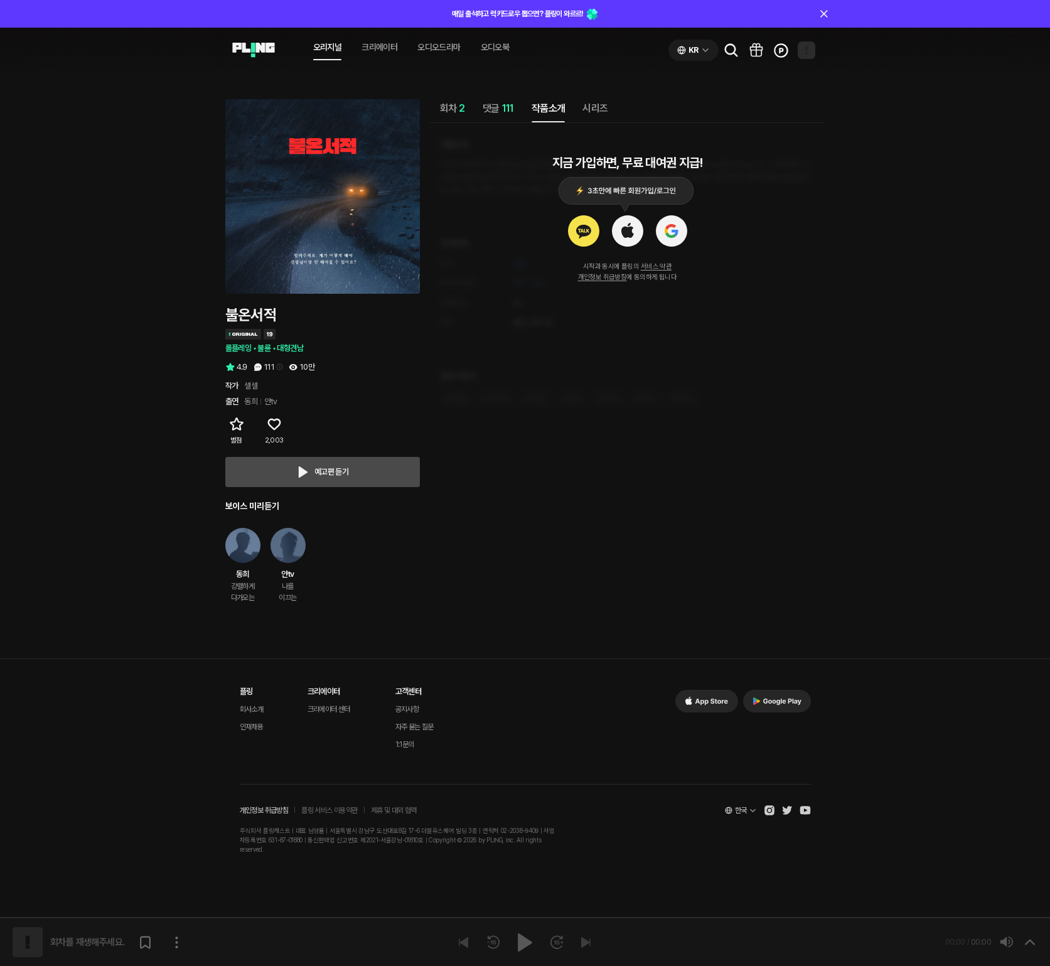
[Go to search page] (731, 50)
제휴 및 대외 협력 (394, 810)
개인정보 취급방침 (602, 277)
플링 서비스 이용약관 (329, 810)
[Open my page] (806, 50)
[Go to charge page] (781, 50)
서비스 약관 (656, 266)
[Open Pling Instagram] (769, 810)
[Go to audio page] (254, 50)
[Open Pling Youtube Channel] (805, 810)
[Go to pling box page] (756, 50)
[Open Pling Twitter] (787, 810)
